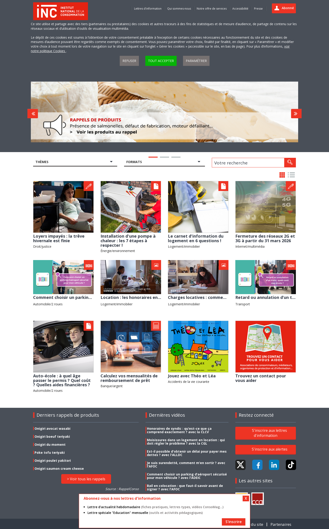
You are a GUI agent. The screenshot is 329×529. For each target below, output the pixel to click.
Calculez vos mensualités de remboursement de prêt (129, 378)
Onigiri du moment (50, 444)
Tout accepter (161, 61)
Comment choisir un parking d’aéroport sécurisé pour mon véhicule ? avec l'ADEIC (187, 476)
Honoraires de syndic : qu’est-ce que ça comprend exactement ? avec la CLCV (179, 430)
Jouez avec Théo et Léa (192, 376)
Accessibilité (240, 9)
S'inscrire (234, 521)
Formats (134, 162)
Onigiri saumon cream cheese (59, 468)
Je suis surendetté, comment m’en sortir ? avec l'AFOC (186, 464)
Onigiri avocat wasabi (52, 428)
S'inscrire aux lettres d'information (269, 433)
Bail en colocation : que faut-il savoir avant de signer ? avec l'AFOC (185, 487)
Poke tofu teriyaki (49, 452)
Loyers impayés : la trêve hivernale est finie (59, 238)
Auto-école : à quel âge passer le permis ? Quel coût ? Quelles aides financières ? (62, 380)
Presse (258, 9)
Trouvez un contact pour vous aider (260, 378)
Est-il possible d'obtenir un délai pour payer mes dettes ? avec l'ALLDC (187, 453)
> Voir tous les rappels (86, 478)
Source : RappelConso (122, 489)
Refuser (129, 61)
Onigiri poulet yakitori (52, 460)
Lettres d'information (148, 9)
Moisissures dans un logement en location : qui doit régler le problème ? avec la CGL (186, 442)
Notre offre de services (212, 9)
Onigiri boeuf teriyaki (52, 436)
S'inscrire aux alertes (269, 449)
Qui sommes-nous (179, 9)
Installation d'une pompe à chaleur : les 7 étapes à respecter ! (128, 240)
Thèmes (41, 162)
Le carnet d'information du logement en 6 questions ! (195, 238)
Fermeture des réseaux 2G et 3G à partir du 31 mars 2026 (265, 238)
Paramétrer (196, 61)
